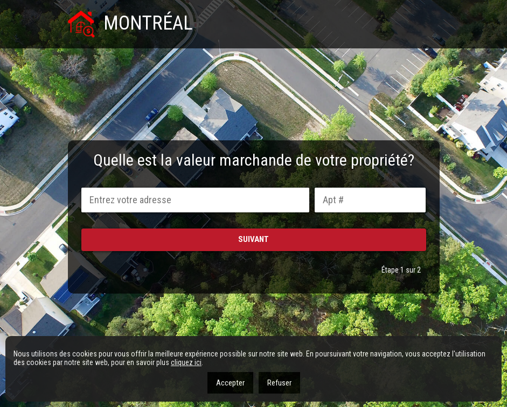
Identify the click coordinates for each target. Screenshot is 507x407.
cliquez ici (186, 362)
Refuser (279, 383)
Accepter (230, 383)
